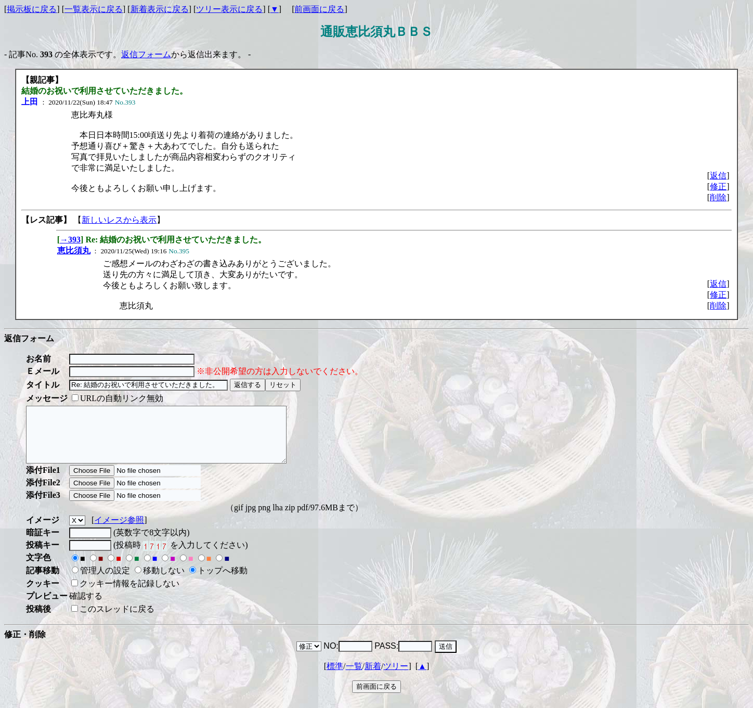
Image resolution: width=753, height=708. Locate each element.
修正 (718, 186)
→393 (70, 239)
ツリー (395, 677)
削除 (718, 197)
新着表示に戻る (160, 9)
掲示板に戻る (32, 9)
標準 (335, 677)
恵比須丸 (73, 250)
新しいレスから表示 (119, 219)
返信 (718, 175)
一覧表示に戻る (93, 9)
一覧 (354, 677)
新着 (373, 677)
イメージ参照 (119, 530)
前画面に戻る (319, 9)
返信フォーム (146, 54)
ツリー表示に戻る (229, 9)
